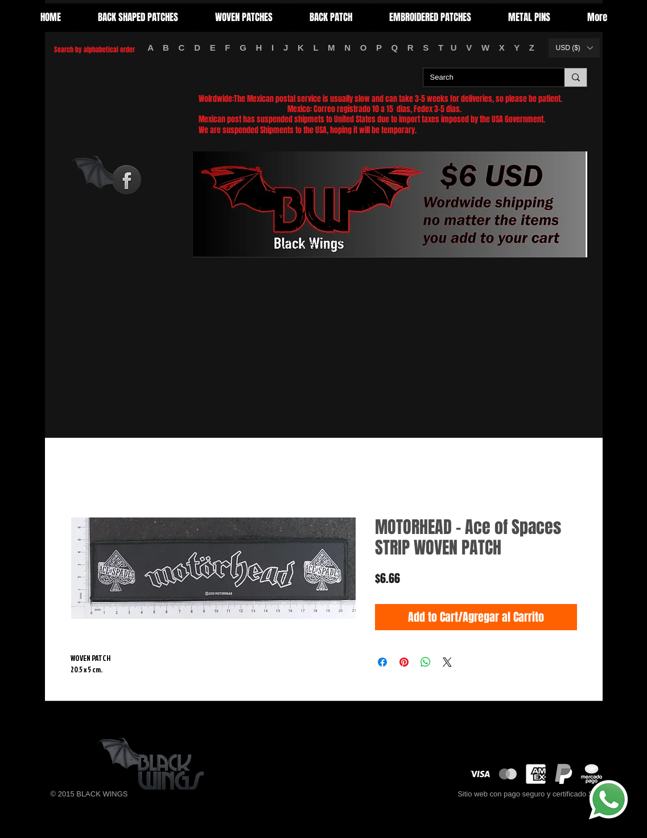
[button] (574, 47)
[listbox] (574, 47)
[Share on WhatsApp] (425, 662)
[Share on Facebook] (382, 662)
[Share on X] (447, 662)
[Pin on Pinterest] (404, 662)
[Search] (485, 77)
